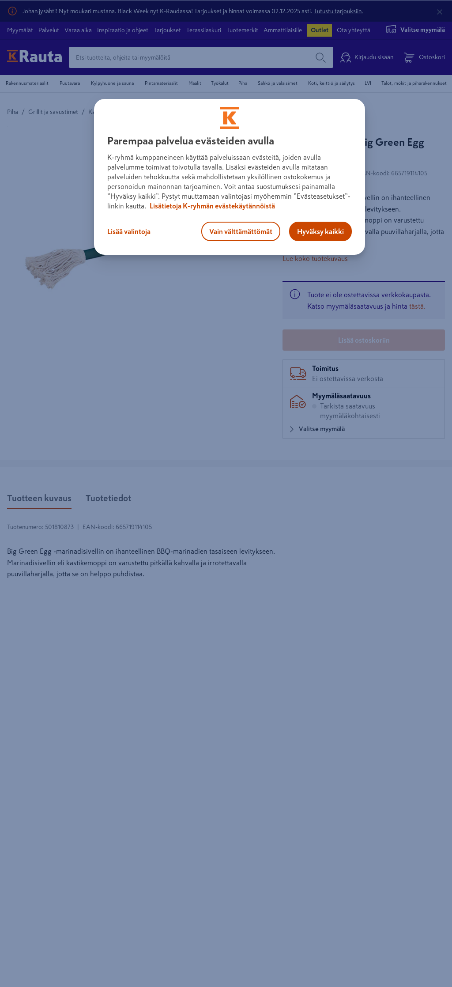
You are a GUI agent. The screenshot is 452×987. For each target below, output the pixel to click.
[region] (229, 177)
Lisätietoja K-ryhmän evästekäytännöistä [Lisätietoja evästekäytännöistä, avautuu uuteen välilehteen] (211, 205)
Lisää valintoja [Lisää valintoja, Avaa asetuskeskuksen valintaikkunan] (129, 231)
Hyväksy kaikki (320, 231)
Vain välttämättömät (240, 231)
